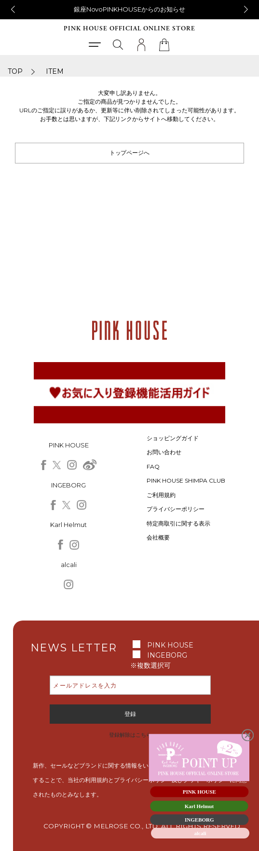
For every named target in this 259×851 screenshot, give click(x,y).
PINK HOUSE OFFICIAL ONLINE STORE (129, 29)
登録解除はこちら (130, 734)
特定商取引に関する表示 (178, 523)
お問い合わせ (164, 452)
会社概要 (158, 537)
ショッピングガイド (173, 438)
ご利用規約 (161, 495)
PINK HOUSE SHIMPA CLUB (186, 480)
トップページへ (129, 152)
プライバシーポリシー (175, 509)
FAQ (153, 466)
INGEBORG (167, 655)
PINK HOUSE (170, 645)
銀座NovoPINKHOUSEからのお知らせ (130, 9)
